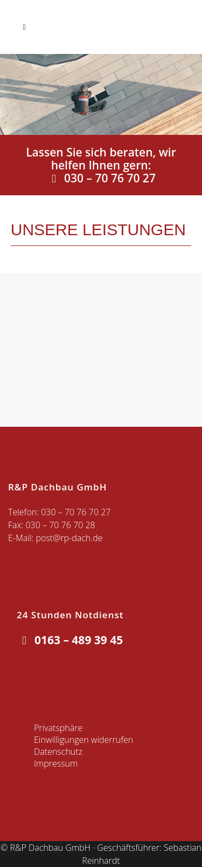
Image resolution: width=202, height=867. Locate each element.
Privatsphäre (58, 728)
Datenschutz (58, 751)
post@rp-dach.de (69, 538)
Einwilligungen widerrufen (83, 740)
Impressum (56, 763)
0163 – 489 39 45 (70, 639)
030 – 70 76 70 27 (101, 178)
